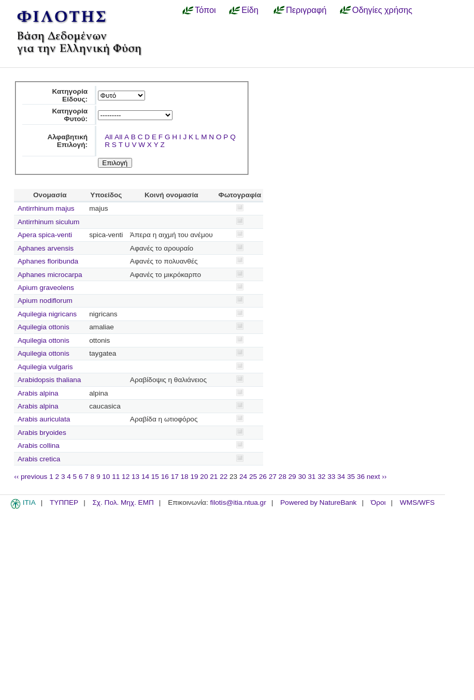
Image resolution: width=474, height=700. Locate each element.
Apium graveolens (46, 287)
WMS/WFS (417, 502)
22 (223, 476)
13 (135, 476)
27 (273, 476)
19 (194, 476)
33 (331, 476)
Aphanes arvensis (46, 248)
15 (155, 476)
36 (361, 476)
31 (311, 476)
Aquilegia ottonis (43, 327)
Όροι (378, 502)
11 (116, 476)
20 (204, 476)
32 (321, 476)
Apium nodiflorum (45, 300)
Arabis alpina (38, 393)
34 (341, 476)
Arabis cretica (39, 459)
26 (263, 476)
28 (282, 476)
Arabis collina (39, 445)
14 (145, 476)
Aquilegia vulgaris (45, 367)
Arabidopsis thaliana (49, 380)
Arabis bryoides (42, 432)
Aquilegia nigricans (47, 314)
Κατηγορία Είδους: (70, 95)
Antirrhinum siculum (48, 222)
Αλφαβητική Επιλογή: (67, 141)
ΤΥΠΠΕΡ (64, 502)
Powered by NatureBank (318, 502)
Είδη (249, 9)
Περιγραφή (306, 9)
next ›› (377, 476)
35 (351, 476)
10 (106, 476)
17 (175, 476)
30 (302, 476)
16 (165, 476)
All (108, 137)
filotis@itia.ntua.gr (238, 502)
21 (214, 476)
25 (253, 476)
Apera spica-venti (45, 235)
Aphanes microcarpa (50, 275)
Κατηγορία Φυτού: (70, 115)
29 (292, 476)
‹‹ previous (30, 476)
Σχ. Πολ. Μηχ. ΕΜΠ (122, 502)
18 (185, 476)
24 (243, 476)
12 (126, 476)
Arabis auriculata (44, 419)
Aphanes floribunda (48, 261)
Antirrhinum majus (46, 208)
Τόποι (205, 9)
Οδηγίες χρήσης (382, 9)
